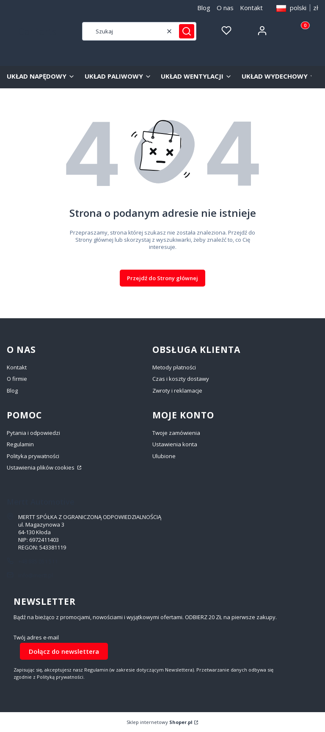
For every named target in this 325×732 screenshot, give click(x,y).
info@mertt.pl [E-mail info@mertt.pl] (35, 575)
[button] (186, 31)
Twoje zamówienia (176, 433)
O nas (225, 7)
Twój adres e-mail (36, 637)
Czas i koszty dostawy (180, 378)
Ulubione (164, 456)
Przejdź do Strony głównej (162, 278)
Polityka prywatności (33, 456)
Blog (203, 7)
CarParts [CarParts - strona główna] (37, 31)
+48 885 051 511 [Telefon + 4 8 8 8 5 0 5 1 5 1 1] (38, 561)
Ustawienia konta (174, 444)
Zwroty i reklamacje (177, 390)
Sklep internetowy (160, 722)
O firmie (17, 378)
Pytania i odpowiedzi (33, 433)
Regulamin (20, 444)
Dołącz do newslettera (64, 651)
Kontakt (251, 7)
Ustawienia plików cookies (41, 467)
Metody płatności (174, 367)
